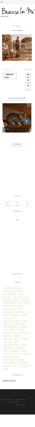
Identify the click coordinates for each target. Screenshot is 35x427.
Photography (7, 336)
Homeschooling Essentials (11, 327)
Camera (26, 297)
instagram (7, 203)
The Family (17, 26)
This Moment (21, 359)
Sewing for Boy (15, 351)
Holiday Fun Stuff (9, 324)
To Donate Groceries (9, 362)
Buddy (6, 129)
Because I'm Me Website (10, 294)
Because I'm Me (20, 291)
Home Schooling (20, 324)
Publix (16, 339)
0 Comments (28, 69)
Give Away (14, 318)
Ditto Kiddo (21, 306)
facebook (17, 203)
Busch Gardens (17, 297)
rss (27, 203)
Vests (15, 365)
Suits (5, 354)
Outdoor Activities (24, 333)
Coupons (19, 303)
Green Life (25, 321)
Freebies (6, 315)
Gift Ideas (6, 318)
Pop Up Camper (8, 339)
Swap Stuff (12, 354)
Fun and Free (24, 315)
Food (28, 312)
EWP (19, 309)
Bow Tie (21, 294)
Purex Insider (24, 339)
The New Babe (15, 356)
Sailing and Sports (9, 348)
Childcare (16, 300)
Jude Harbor (24, 327)
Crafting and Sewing (9, 306)
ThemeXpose (19, 399)
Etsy (14, 309)
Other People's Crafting (10, 333)
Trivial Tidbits (7, 365)
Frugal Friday (14, 315)
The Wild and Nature (9, 359)
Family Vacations (8, 312)
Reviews (24, 345)
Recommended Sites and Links (12, 345)
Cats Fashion (7, 300)
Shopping (24, 351)
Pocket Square (18, 336)
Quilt (16, 342)
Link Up (6, 330)
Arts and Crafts (8, 288)
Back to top (21, 404)
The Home (6, 356)
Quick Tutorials (8, 342)
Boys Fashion (7, 297)
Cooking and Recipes (9, 303)
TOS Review (24, 362)
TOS (18, 362)
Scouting (6, 351)
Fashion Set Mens (20, 312)
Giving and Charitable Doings (12, 321)
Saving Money (20, 348)
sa (29, 345)
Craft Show (27, 303)
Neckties (22, 330)
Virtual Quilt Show (24, 365)
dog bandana (7, 309)
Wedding (6, 368)
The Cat (20, 354)
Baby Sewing (18, 288)
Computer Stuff (25, 300)
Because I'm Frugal (9, 291)
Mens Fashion (13, 330)
